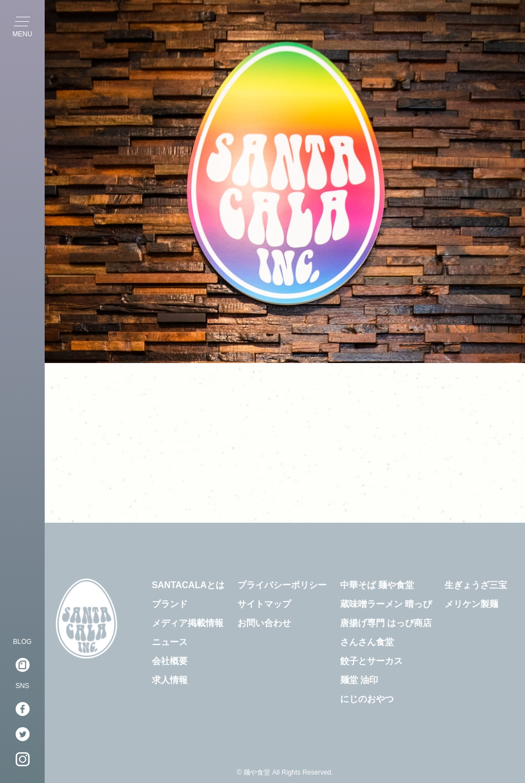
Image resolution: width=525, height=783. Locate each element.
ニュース (170, 642)
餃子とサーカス (371, 661)
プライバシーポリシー (282, 585)
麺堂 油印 (359, 680)
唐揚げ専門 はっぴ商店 (386, 623)
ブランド (170, 604)
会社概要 (170, 661)
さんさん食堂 (367, 642)
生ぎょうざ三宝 (476, 585)
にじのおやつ (367, 699)
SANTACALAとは (188, 585)
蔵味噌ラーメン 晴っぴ (386, 604)
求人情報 (170, 680)
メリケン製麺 (471, 604)
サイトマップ (264, 604)
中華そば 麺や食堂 (377, 585)
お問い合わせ (264, 623)
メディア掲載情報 (187, 623)
